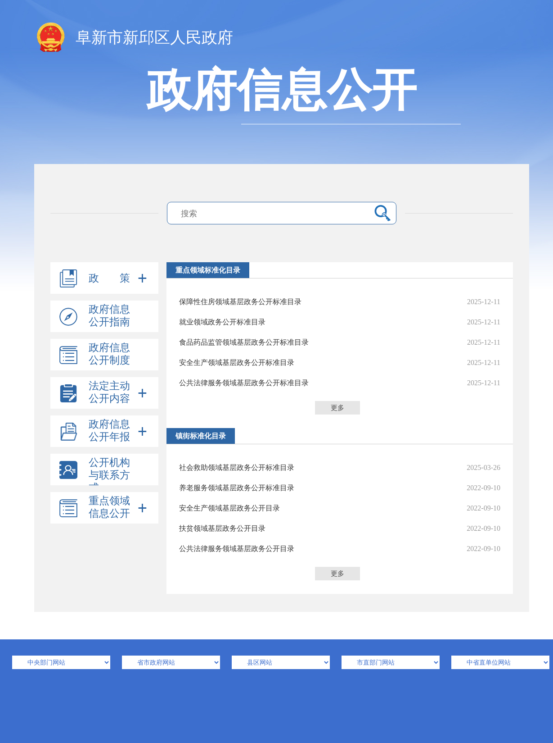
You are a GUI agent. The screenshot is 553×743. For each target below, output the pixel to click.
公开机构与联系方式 (109, 475)
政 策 (109, 278)
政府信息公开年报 (109, 430)
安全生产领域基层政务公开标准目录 (339, 362)
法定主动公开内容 (109, 392)
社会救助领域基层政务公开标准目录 (339, 467)
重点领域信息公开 (109, 507)
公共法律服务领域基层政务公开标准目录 (339, 383)
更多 (337, 407)
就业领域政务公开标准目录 (339, 322)
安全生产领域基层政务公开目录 (339, 508)
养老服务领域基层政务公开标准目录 (339, 488)
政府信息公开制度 (109, 354)
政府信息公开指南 (109, 316)
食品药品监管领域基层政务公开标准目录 (339, 342)
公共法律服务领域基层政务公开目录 (339, 548)
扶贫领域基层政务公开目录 (339, 528)
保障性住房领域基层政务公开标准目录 (339, 302)
